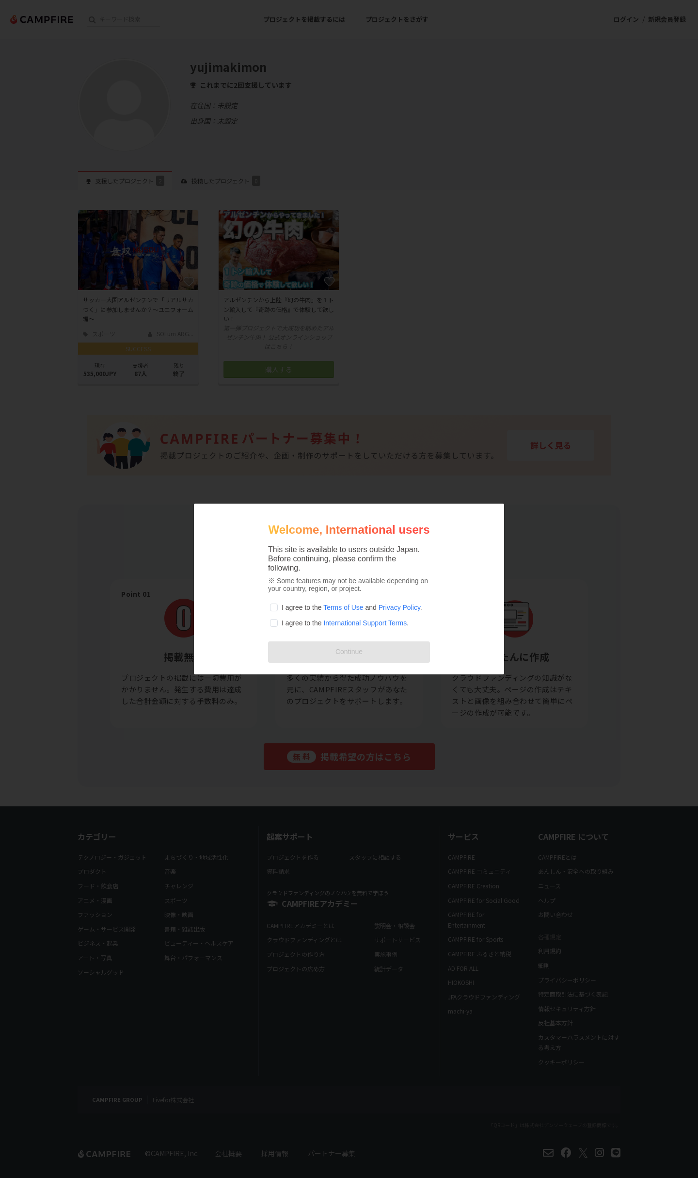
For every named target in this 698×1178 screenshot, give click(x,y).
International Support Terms (365, 623)
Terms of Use (343, 607)
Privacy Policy (399, 607)
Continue (349, 651)
